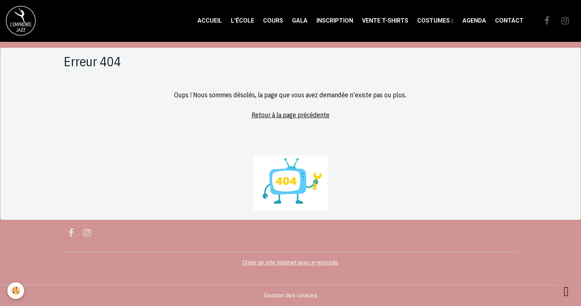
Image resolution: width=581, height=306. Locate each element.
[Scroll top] (566, 291)
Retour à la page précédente (290, 115)
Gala (300, 20)
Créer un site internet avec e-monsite (290, 262)
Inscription (334, 20)
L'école (242, 20)
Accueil (209, 20)
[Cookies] (15, 290)
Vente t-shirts (385, 20)
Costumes (434, 20)
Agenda (474, 20)
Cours (273, 20)
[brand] (22, 21)
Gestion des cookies (291, 295)
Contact (509, 20)
